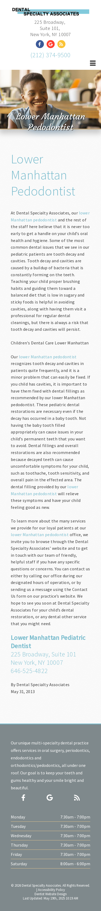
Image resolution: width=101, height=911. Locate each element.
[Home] (50, 11)
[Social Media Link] (41, 44)
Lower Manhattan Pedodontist (43, 175)
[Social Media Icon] (23, 798)
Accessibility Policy (51, 889)
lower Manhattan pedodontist (48, 356)
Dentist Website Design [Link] (50, 894)
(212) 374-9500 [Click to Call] (50, 55)
